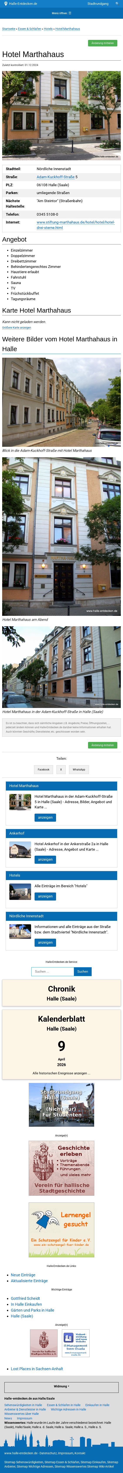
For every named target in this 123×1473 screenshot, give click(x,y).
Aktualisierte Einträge (29, 1280)
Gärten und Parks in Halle (32, 1310)
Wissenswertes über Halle (21, 1413)
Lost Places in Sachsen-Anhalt (37, 1368)
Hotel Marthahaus (67, 28)
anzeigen (45, 817)
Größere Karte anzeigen (16, 327)
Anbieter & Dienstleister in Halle (25, 1409)
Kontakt (80, 1453)
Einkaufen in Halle (97, 1405)
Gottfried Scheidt (25, 1298)
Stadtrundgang (98, 4)
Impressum (24, 1418)
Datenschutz (48, 1453)
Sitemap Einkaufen (93, 1462)
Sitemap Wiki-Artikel (100, 1466)
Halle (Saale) (22, 1316)
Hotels (48, 28)
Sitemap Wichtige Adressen (35, 1466)
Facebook (43, 769)
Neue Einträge (23, 1275)
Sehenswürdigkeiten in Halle (23, 1405)
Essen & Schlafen (29, 28)
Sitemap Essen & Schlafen (62, 1462)
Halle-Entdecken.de (20, 4)
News (8, 1418)
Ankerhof (16, 833)
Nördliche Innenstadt (26, 916)
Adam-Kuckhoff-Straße (56, 177)
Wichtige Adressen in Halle (68, 1409)
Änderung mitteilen (102, 43)
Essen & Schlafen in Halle (63, 1405)
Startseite (8, 28)
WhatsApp (79, 769)
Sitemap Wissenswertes (70, 1466)
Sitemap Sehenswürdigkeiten (23, 1462)
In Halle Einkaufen (26, 1304)
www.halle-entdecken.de (20, 1453)
